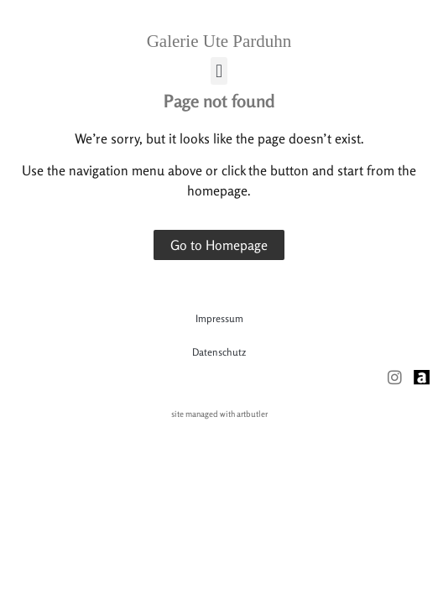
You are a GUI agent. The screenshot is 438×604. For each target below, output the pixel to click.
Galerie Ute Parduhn (219, 41)
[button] (219, 71)
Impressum (219, 318)
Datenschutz (219, 352)
